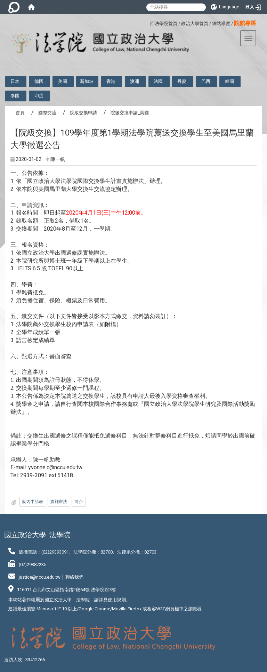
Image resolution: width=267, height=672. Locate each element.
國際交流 (47, 112)
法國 (158, 81)
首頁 (20, 112)
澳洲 (134, 81)
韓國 (229, 81)
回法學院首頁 (163, 23)
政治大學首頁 (194, 23)
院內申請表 (32, 501)
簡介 (78, 501)
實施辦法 (58, 501)
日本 (14, 81)
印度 (38, 95)
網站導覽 (221, 23)
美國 (62, 81)
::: (147, 22)
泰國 (14, 95)
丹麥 (181, 81)
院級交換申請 (83, 112)
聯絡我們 (74, 577)
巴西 (205, 81)
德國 (38, 81)
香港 (110, 81)
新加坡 (87, 81)
